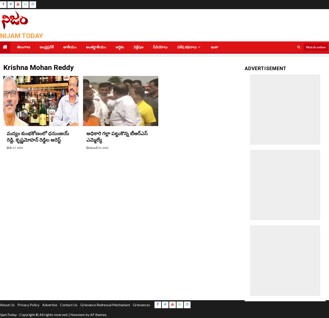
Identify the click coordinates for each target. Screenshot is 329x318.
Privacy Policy (28, 305)
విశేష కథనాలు (187, 47)
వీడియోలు (160, 47)
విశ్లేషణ (138, 47)
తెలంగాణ (23, 47)
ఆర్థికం (120, 47)
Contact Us (68, 305)
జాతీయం (69, 47)
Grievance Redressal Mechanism (105, 305)
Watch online (316, 47)
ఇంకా (214, 47)
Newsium (77, 314)
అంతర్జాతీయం (96, 47)
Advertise (49, 305)
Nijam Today (21, 36)
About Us (7, 305)
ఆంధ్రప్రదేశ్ (47, 47)
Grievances (141, 305)
